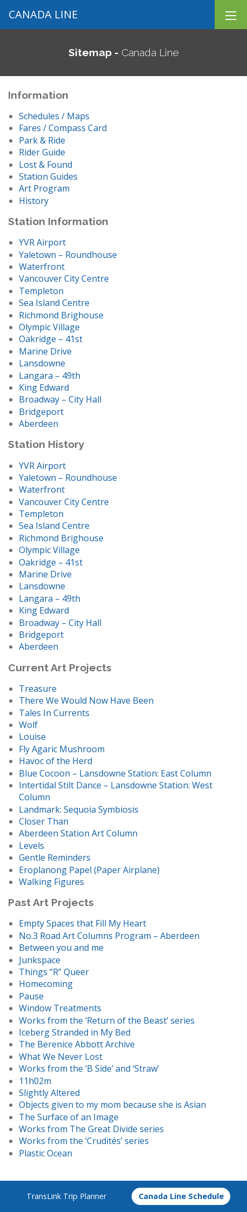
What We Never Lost (60, 1057)
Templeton (41, 291)
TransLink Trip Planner (66, 1196)
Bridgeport (41, 412)
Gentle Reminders (55, 857)
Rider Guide (42, 152)
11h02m (35, 1081)
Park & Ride (42, 140)
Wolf (28, 725)
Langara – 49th (49, 376)
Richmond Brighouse (61, 315)
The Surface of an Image (69, 1117)
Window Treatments (60, 1008)
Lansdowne (42, 363)
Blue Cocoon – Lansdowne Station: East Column (115, 773)
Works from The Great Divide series (91, 1129)
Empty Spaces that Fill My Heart (82, 923)
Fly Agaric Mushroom (62, 749)
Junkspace (39, 960)
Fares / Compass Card (63, 128)
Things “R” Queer (54, 972)
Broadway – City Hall (60, 399)
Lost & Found (45, 165)
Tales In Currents (54, 713)
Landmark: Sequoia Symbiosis (79, 809)
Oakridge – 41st (51, 339)
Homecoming (46, 984)
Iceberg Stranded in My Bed (75, 1032)
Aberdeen (38, 424)
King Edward (44, 387)
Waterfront (42, 267)
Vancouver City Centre (64, 278)
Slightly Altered (49, 1093)
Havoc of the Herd (55, 761)
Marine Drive (45, 351)
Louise (32, 737)
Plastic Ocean (45, 1153)
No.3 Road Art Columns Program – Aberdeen (109, 936)
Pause (31, 996)
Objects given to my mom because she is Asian (112, 1105)
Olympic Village (49, 327)
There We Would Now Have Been (86, 700)
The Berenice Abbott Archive (77, 1044)
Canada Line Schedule (181, 1196)
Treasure (38, 688)
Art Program (44, 188)
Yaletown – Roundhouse (68, 255)
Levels (31, 846)
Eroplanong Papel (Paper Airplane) (89, 870)
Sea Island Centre (54, 303)
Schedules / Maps (54, 116)
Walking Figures (51, 882)
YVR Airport (42, 242)
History (34, 201)
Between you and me (61, 948)
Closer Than (43, 821)
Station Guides (48, 176)
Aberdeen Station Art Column (78, 833)
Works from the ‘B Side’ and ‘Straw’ (89, 1068)
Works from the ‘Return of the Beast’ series (107, 1020)
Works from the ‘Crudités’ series (84, 1141)
